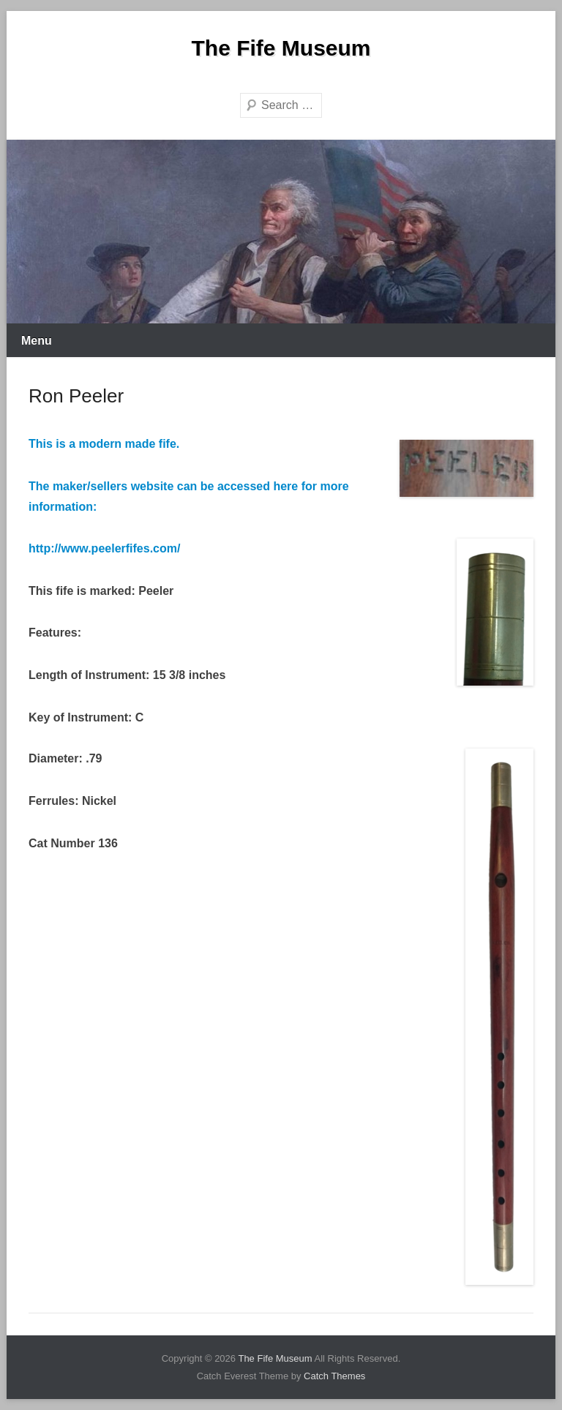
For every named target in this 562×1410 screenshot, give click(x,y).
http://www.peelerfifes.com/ (104, 548)
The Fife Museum (280, 48)
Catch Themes (334, 1375)
